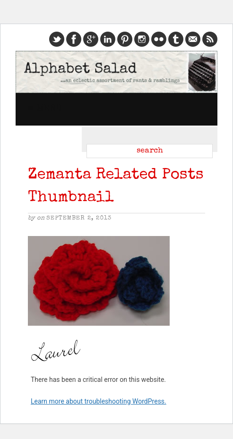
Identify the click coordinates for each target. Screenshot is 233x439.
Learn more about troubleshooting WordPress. (98, 401)
